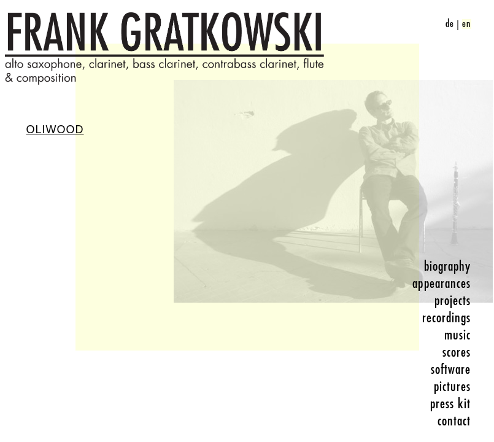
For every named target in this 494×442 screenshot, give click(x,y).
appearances (441, 283)
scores (456, 352)
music (457, 335)
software (451, 369)
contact (454, 421)
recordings (446, 318)
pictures (452, 387)
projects (452, 301)
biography (447, 266)
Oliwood (55, 129)
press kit (450, 404)
